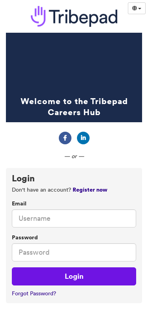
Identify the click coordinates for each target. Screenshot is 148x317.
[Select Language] (137, 8)
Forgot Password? (34, 293)
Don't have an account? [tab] (59, 189)
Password (25, 237)
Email (19, 203)
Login (74, 276)
